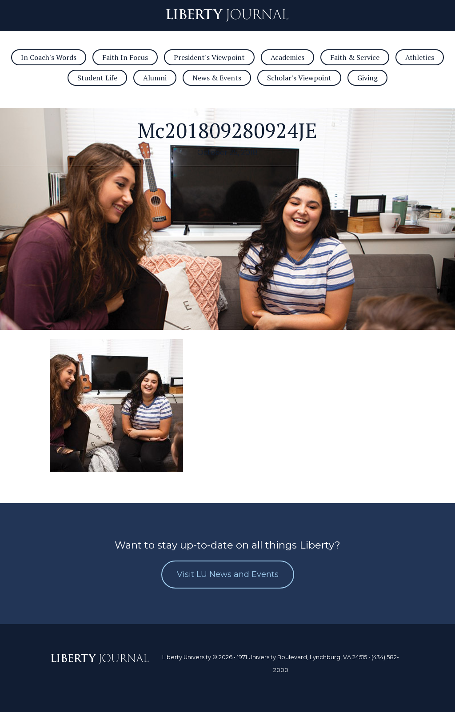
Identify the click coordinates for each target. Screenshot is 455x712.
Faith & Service (354, 57)
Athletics (419, 57)
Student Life (97, 78)
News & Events (216, 78)
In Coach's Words (48, 57)
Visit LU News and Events (228, 574)
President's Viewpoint (209, 57)
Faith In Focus (125, 57)
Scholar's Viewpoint (299, 78)
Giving (367, 78)
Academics (287, 57)
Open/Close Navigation (21, 15)
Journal (227, 15)
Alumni (155, 78)
